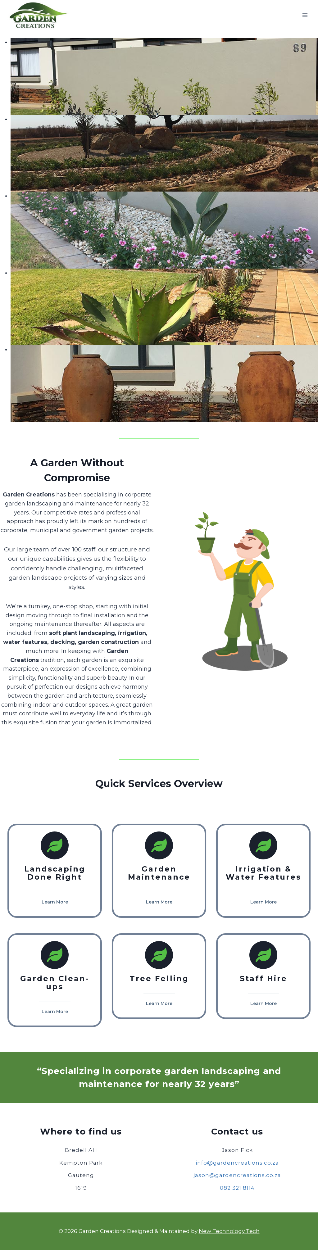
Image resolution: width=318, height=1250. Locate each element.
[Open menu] (305, 15)
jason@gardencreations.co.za (237, 1175)
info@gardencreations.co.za (237, 1163)
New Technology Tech (229, 1231)
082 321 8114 (237, 1188)
